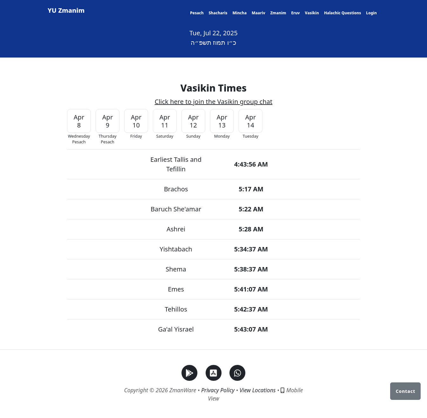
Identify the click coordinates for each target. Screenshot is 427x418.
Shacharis (218, 13)
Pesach (196, 13)
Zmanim (278, 13)
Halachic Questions (342, 13)
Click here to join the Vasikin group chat (213, 101)
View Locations (258, 390)
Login (371, 13)
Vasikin (312, 13)
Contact (405, 391)
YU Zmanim (66, 10)
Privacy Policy (217, 390)
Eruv (295, 13)
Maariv (258, 13)
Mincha (240, 13)
